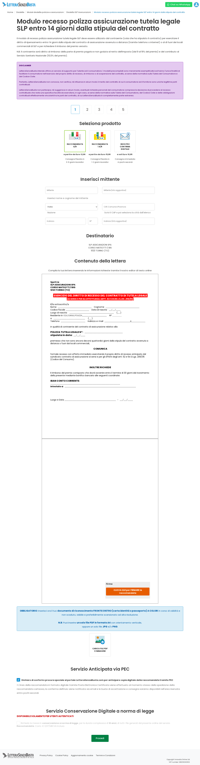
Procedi (100, 738)
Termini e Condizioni (105, 755)
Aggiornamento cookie (82, 755)
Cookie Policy (61, 755)
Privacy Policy (46, 755)
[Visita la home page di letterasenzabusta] (19, 4)
